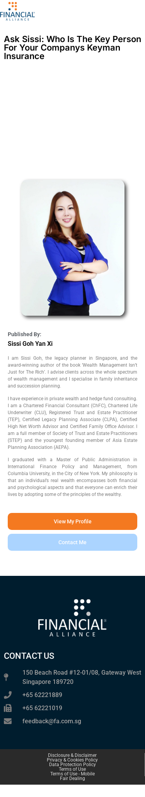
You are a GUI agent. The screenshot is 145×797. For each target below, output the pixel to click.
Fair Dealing (72, 778)
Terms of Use (72, 769)
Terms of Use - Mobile (72, 774)
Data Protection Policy (72, 764)
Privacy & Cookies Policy (72, 760)
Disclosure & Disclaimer (72, 755)
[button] (72, 542)
